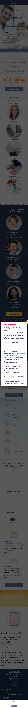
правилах (21, 702)
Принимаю (14, 705)
